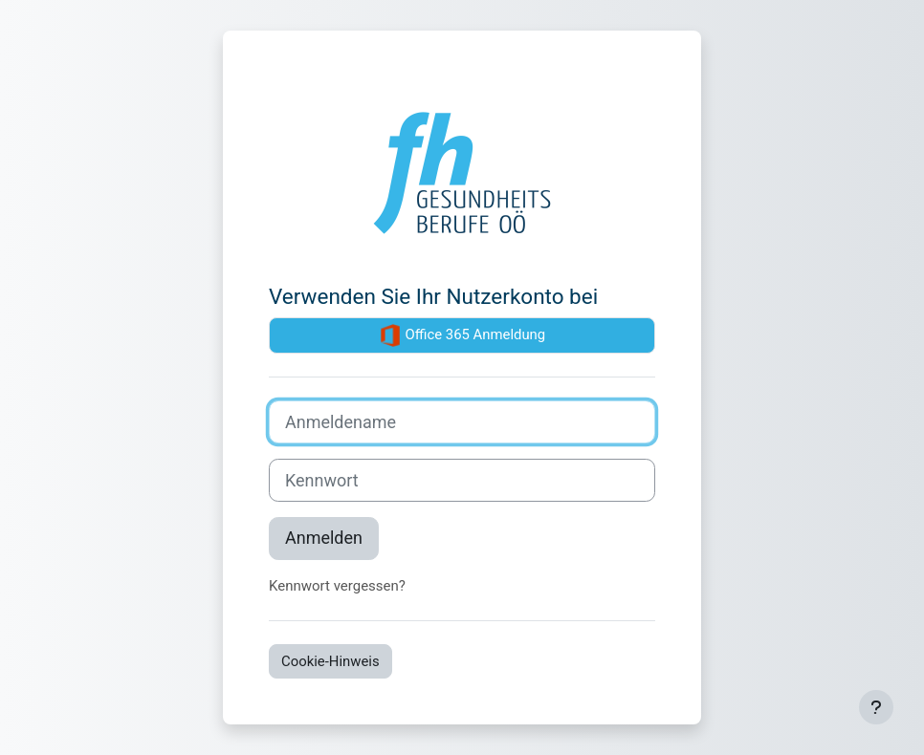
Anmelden (324, 538)
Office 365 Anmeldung (462, 335)
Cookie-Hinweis (330, 661)
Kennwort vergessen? (337, 585)
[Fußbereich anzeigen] (876, 707)
